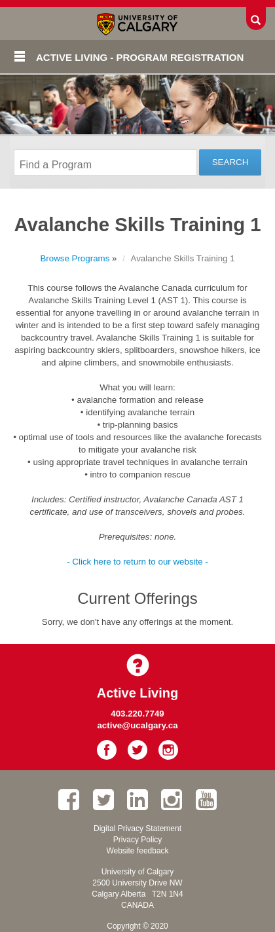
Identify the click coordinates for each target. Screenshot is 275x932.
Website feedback (137, 850)
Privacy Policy (137, 839)
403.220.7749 (137, 713)
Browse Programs (74, 258)
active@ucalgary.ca (137, 725)
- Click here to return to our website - (137, 562)
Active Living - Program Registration (140, 57)
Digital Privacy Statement (137, 828)
